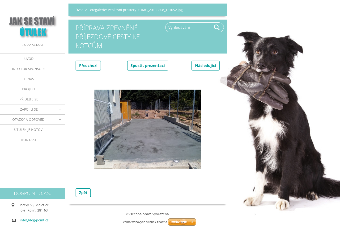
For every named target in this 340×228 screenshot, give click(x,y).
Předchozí (88, 65)
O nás (29, 79)
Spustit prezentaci (148, 65)
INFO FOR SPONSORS (29, 68)
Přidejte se (29, 99)
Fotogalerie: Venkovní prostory (112, 10)
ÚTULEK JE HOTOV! (28, 129)
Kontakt (29, 139)
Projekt (29, 89)
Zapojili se (29, 109)
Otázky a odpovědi (28, 119)
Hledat (217, 27)
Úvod (29, 58)
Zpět (83, 192)
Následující (205, 65)
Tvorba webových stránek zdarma (144, 222)
